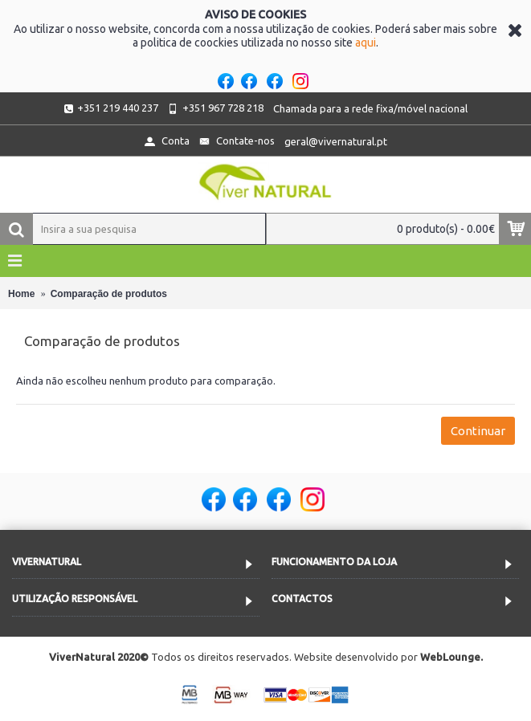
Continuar (478, 431)
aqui (365, 42)
